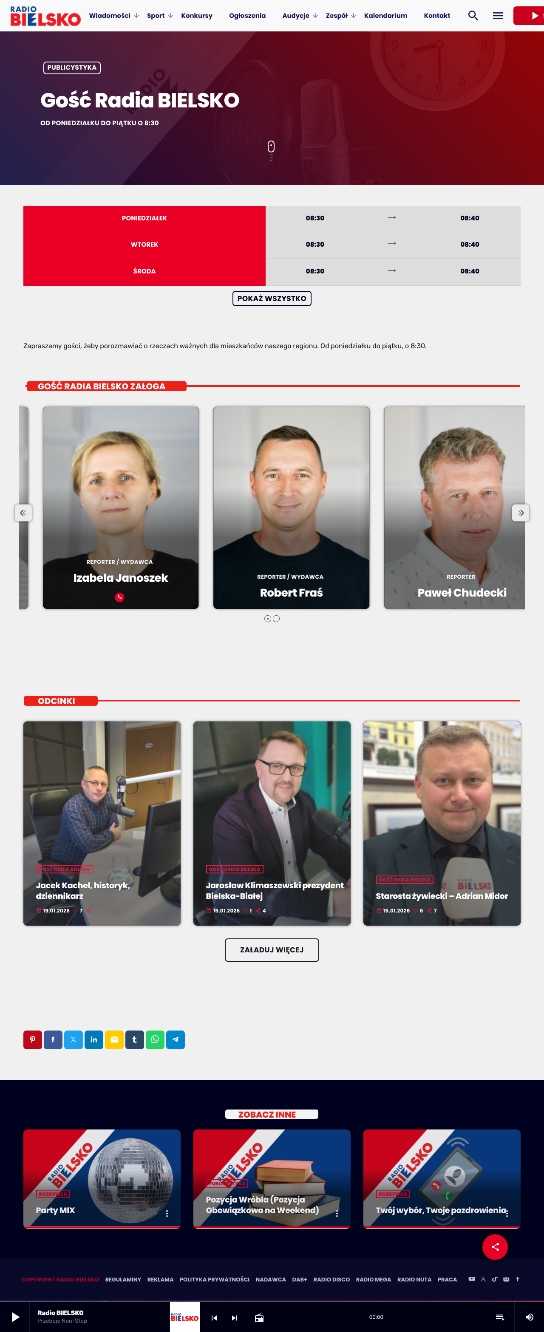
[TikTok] (494, 1281)
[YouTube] (471, 1281)
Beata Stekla (67, 593)
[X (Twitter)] (483, 1281)
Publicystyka (72, 68)
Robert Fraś (408, 593)
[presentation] (23, 513)
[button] (267, 619)
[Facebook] (517, 1281)
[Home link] (46, 15)
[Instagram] (506, 1281)
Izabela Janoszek (237, 578)
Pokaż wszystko (272, 298)
